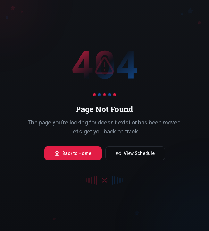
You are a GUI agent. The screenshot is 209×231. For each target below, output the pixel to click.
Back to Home (72, 153)
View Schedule (135, 153)
